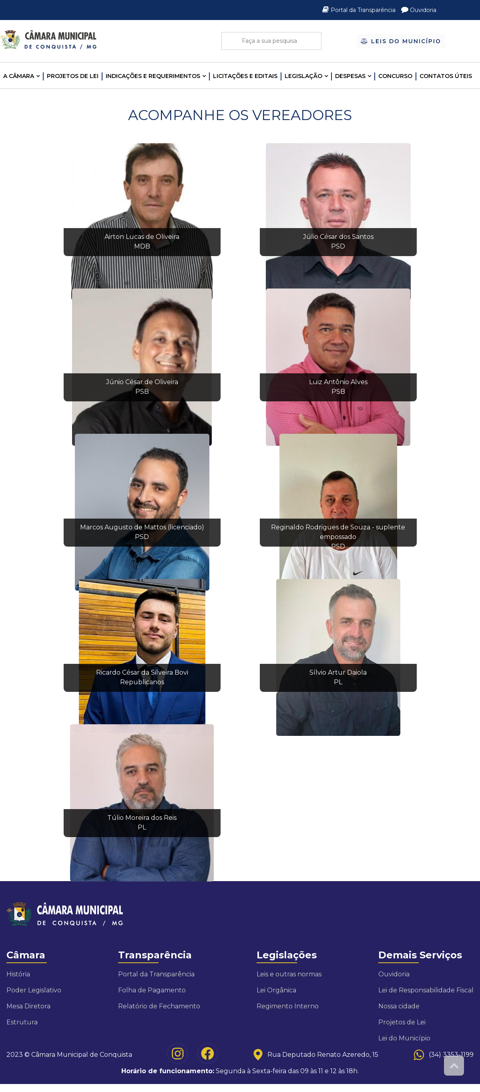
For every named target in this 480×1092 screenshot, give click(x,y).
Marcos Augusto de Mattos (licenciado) (142, 527)
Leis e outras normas (289, 974)
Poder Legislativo (33, 990)
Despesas (350, 76)
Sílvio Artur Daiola (338, 672)
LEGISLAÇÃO (303, 76)
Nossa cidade (399, 1006)
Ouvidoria (418, 10)
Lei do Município (404, 1038)
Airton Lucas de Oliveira (141, 236)
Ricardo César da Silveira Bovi (142, 672)
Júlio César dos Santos (338, 236)
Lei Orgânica (276, 990)
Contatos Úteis (446, 76)
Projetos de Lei (72, 76)
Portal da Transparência (359, 10)
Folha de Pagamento (152, 990)
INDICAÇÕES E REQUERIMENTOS (153, 76)
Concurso (395, 76)
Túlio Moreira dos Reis (142, 818)
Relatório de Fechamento (159, 1006)
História (18, 974)
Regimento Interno (288, 1006)
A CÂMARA (18, 76)
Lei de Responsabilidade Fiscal (426, 990)
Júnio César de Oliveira (142, 382)
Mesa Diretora (28, 1006)
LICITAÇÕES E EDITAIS (245, 76)
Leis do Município (401, 41)
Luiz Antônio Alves (338, 382)
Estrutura (22, 1022)
